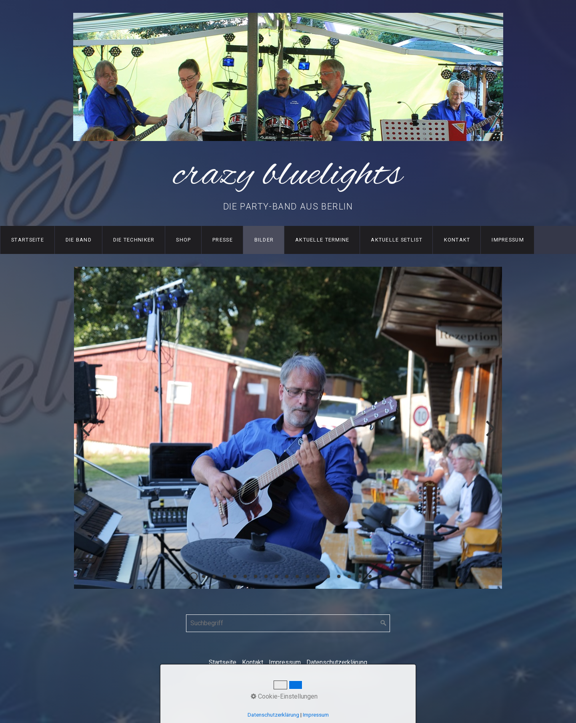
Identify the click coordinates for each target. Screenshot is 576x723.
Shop (183, 240)
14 (328, 576)
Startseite (27, 240)
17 (360, 576)
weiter (490, 434)
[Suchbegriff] (288, 623)
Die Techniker (134, 240)
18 (370, 576)
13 (318, 576)
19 (380, 576)
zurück (86, 434)
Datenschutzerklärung (336, 662)
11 (297, 576)
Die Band (79, 240)
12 (308, 576)
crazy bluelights (288, 175)
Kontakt (457, 240)
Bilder (264, 240)
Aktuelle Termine (322, 240)
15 (339, 576)
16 (349, 576)
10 (287, 576)
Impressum (508, 240)
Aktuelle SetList (396, 240)
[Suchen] (383, 623)
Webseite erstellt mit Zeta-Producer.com (323, 679)
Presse (222, 240)
